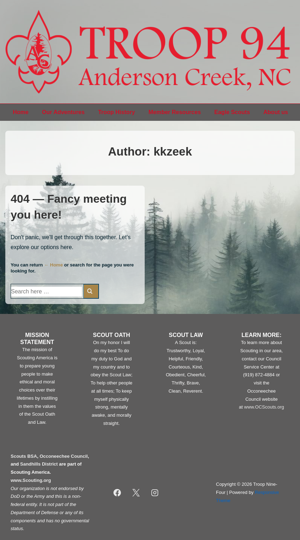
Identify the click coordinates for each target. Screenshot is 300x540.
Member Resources (175, 112)
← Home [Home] (53, 265)
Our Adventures (63, 112)
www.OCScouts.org (264, 407)
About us (275, 112)
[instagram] (155, 492)
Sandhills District (39, 464)
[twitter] (136, 492)
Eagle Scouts (232, 112)
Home (20, 112)
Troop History (116, 112)
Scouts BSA (24, 456)
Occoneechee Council (64, 456)
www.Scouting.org (31, 480)
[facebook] (117, 492)
